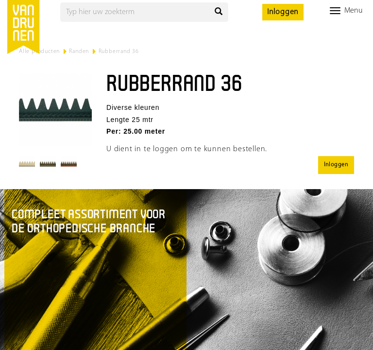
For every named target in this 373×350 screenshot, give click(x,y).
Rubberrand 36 (119, 51)
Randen (79, 51)
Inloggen (283, 12)
